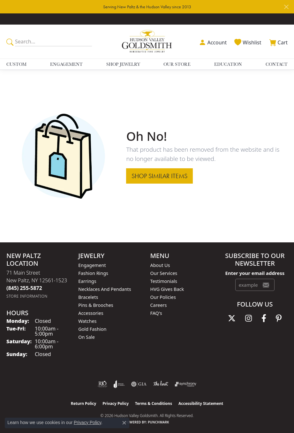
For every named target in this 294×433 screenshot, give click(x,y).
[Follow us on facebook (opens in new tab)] (263, 318)
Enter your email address (255, 273)
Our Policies (163, 297)
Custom (16, 64)
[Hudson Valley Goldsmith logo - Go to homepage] (147, 41)
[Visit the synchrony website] (185, 384)
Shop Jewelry (123, 64)
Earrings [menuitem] (87, 281)
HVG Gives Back (167, 289)
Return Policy (83, 403)
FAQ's (156, 313)
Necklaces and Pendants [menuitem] (104, 289)
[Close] (286, 7)
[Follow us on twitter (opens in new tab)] (232, 318)
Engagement (66, 64)
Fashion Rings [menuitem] (93, 273)
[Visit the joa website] (119, 384)
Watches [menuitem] (87, 321)
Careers (158, 305)
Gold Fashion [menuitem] (92, 329)
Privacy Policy (115, 403)
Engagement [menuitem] (92, 265)
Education (228, 64)
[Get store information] (27, 296)
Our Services (163, 273)
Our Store (177, 64)
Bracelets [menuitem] (88, 297)
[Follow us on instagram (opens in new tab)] (248, 318)
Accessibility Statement (200, 403)
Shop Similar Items (159, 176)
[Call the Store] (24, 288)
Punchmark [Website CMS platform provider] (158, 422)
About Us (160, 265)
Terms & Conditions (153, 403)
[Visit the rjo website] (102, 384)
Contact (277, 64)
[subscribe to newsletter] (266, 285)
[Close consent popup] (124, 423)
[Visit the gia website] (139, 384)
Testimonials (163, 281)
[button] (212, 42)
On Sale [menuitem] (86, 337)
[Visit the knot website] (161, 384)
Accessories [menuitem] (90, 313)
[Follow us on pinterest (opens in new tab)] (279, 318)
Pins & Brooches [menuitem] (95, 305)
